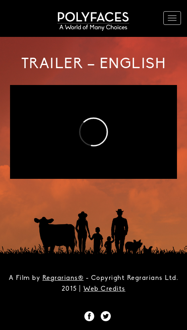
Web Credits (104, 289)
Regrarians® (63, 278)
